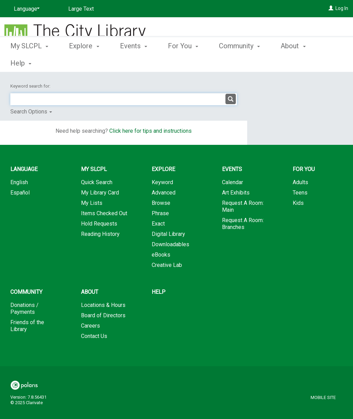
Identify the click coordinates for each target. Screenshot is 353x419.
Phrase (160, 213)
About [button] (89, 292)
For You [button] (183, 62)
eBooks (161, 254)
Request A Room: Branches (243, 223)
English (19, 182)
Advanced (163, 192)
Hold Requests (99, 223)
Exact (158, 223)
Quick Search (96, 182)
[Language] (25, 9)
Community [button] (239, 62)
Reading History (100, 234)
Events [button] (133, 62)
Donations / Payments (24, 308)
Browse (161, 203)
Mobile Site (323, 397)
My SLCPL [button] (29, 62)
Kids (298, 203)
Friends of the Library (27, 325)
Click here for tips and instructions (150, 131)
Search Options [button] (31, 111)
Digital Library (168, 234)
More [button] (294, 63)
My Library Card (100, 192)
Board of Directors (103, 315)
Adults (300, 182)
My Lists (91, 203)
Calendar (232, 182)
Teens (300, 192)
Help (158, 292)
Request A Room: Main (243, 206)
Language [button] (24, 169)
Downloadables (170, 244)
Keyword (162, 182)
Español (20, 192)
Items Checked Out (104, 213)
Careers (90, 325)
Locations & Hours (103, 305)
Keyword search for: (30, 86)
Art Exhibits (236, 192)
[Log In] (331, 8)
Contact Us (94, 336)
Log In (341, 8)
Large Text (81, 9)
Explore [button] (84, 62)
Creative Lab (167, 265)
